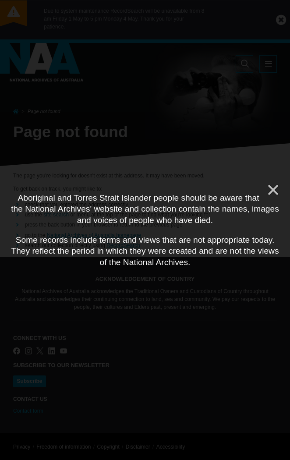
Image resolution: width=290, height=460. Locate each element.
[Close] (272, 190)
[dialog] (145, 230)
